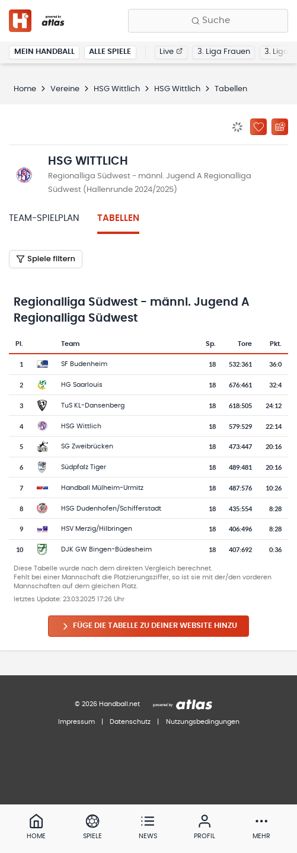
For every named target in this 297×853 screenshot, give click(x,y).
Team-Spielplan (44, 218)
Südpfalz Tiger (83, 467)
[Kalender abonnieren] (280, 126)
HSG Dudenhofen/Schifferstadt (111, 508)
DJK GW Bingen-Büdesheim (106, 549)
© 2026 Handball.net (107, 704)
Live (171, 52)
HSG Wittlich (117, 89)
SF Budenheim (84, 364)
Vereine (64, 89)
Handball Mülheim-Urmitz (102, 488)
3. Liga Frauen (223, 52)
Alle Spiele (110, 52)
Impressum (76, 722)
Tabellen (118, 218)
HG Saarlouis (82, 384)
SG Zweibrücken (87, 446)
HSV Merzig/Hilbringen (96, 528)
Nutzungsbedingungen (202, 722)
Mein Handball (44, 52)
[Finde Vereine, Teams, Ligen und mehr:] (208, 21)
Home (25, 89)
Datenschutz (130, 722)
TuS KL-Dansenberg (92, 405)
